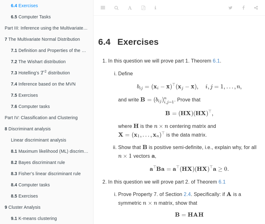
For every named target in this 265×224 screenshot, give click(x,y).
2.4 (187, 194)
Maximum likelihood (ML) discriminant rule (52, 151)
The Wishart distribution (38, 61)
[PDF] (143, 8)
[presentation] (44, 73)
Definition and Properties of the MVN (51, 50)
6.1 (216, 60)
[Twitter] (230, 8)
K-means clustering (34, 218)
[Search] (116, 8)
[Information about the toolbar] (155, 8)
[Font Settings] (130, 8)
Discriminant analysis (28, 128)
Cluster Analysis (23, 207)
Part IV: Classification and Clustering (41, 117)
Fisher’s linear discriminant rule (46, 173)
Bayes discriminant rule (38, 162)
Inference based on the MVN (43, 84)
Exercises (24, 5)
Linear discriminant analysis (38, 140)
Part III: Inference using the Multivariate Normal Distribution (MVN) (49, 28)
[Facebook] (243, 8)
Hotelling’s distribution (40, 72)
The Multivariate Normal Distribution (42, 39)
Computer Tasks (31, 16)
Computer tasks (30, 106)
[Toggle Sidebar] (103, 8)
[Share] (256, 8)
